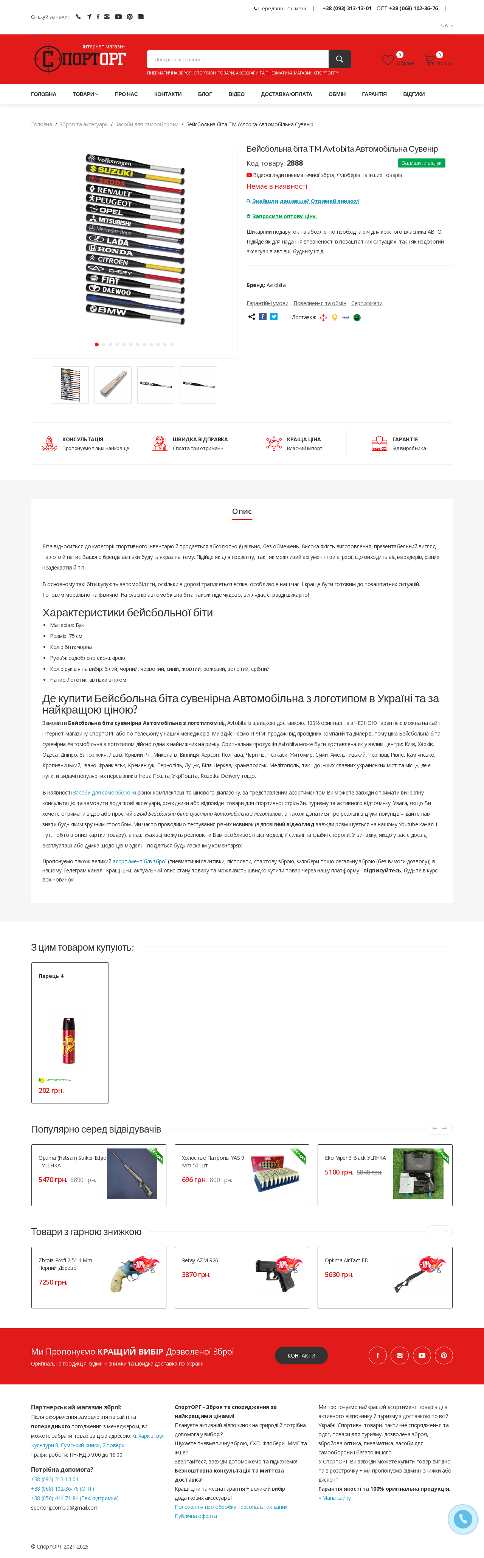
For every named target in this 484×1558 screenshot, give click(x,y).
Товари (86, 94)
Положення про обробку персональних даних (231, 1506)
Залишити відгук (422, 162)
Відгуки (414, 94)
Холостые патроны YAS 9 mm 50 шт (213, 1161)
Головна (43, 94)
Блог (205, 94)
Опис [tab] (242, 511)
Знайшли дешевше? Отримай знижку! (303, 201)
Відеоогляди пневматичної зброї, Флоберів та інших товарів (324, 174)
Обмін (337, 94)
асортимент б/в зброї (139, 861)
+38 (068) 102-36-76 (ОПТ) (62, 1488)
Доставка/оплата (286, 94)
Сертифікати (366, 303)
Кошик (438, 60)
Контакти (168, 94)
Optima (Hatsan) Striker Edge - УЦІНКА (72, 1161)
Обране (398, 60)
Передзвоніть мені (280, 8)
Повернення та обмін (319, 303)
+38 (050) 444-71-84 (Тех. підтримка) (74, 1498)
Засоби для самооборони (104, 792)
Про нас (126, 94)
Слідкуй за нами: (49, 16)
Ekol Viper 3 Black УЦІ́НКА (355, 1157)
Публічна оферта (196, 1515)
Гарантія (374, 94)
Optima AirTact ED (346, 1260)
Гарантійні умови (267, 303)
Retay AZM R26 (200, 1260)
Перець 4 (51, 975)
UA (447, 25)
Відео (236, 94)
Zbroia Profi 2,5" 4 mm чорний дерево (65, 1264)
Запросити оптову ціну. (282, 216)
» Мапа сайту (334, 1497)
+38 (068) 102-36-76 (413, 8)
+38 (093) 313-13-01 (347, 8)
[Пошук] (340, 59)
